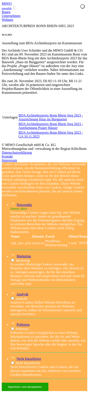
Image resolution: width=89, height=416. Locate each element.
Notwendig (24, 205)
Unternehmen (11, 16)
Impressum (9, 160)
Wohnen (7, 19)
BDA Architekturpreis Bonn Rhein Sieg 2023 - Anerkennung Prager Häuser (50, 126)
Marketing (24, 256)
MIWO (7, 3)
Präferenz (23, 324)
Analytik (22, 294)
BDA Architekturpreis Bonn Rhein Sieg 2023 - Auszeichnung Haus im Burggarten (50, 117)
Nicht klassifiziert (29, 359)
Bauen (6, 12)
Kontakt (7, 156)
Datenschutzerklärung (17, 152)
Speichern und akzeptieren (25, 386)
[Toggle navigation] (14, 8)
